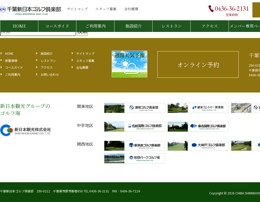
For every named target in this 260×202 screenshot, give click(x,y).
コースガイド (57, 26)
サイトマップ (77, 8)
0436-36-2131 (232, 8)
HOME (19, 26)
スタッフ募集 (106, 8)
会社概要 (131, 8)
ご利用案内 (95, 26)
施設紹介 (133, 26)
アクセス (210, 26)
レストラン (171, 26)
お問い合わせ (50, 74)
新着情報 (11, 60)
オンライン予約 (198, 64)
